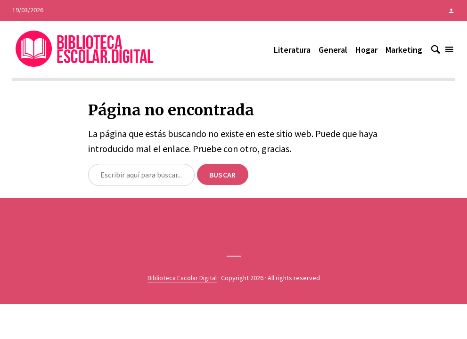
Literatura (292, 49)
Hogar (366, 49)
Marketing (403, 49)
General (333, 49)
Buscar (222, 174)
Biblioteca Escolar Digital (182, 278)
